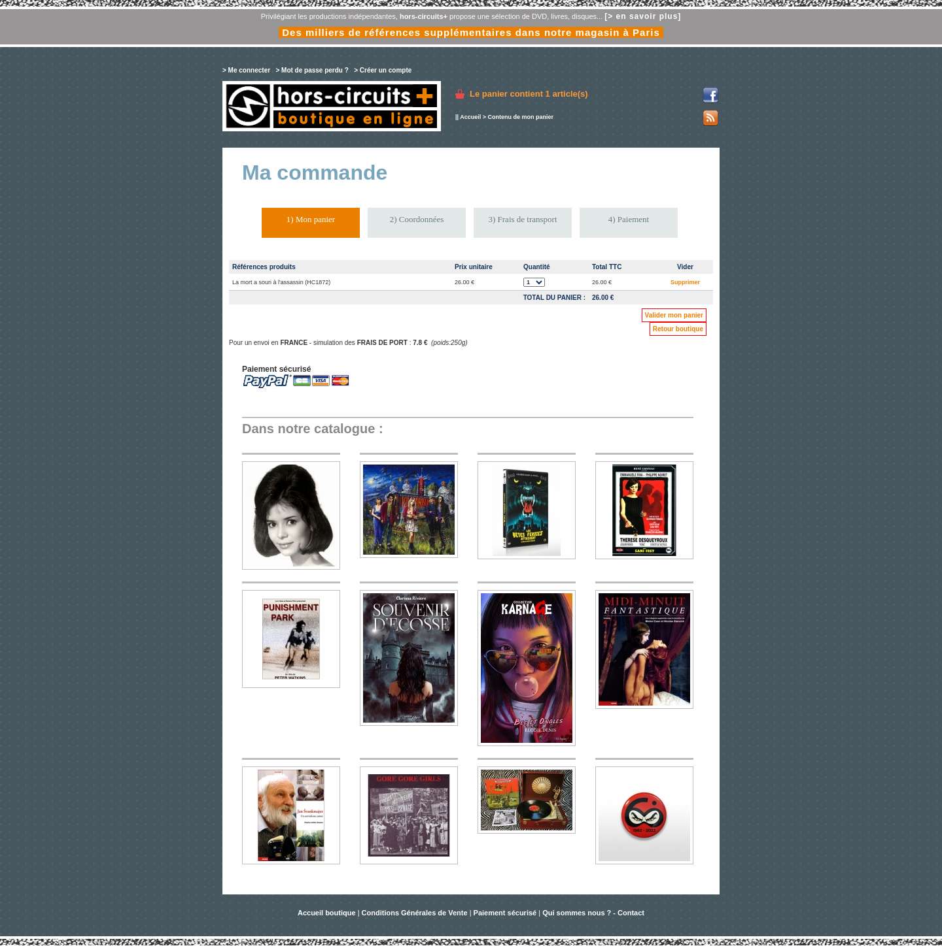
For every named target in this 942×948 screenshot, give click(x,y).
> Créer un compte (382, 70)
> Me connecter (246, 70)
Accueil (470, 117)
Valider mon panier (674, 315)
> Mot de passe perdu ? (311, 70)
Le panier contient (529, 94)
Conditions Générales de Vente (415, 913)
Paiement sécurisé (505, 913)
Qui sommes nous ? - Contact (593, 913)
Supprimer (685, 282)
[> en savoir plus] (642, 16)
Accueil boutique (328, 913)
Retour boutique (678, 329)
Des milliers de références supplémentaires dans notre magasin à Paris (471, 32)
